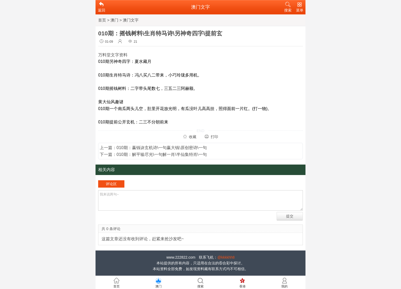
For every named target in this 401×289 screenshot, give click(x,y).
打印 (211, 137)
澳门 (114, 20)
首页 (102, 20)
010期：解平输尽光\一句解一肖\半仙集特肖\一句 (162, 154)
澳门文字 (131, 20)
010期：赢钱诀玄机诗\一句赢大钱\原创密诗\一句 (162, 147)
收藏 (189, 137)
